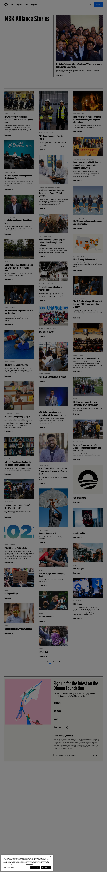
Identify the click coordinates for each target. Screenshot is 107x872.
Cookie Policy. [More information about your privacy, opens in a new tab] (29, 864)
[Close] (50, 856)
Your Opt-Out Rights (8, 867)
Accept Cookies (46, 867)
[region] (27, 863)
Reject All (35, 867)
